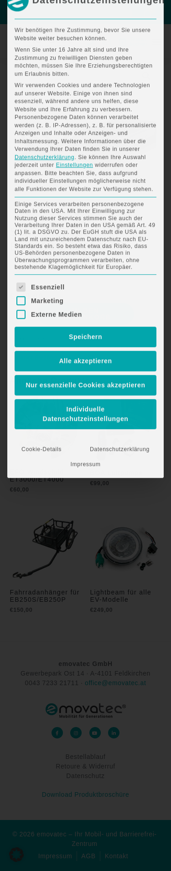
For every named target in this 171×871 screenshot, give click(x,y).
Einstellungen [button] (74, 21)
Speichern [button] (85, 192)
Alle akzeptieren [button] (85, 216)
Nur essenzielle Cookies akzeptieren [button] (85, 241)
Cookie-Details (41, 305)
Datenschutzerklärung (44, 13)
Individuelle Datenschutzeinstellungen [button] (86, 269)
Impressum (86, 320)
